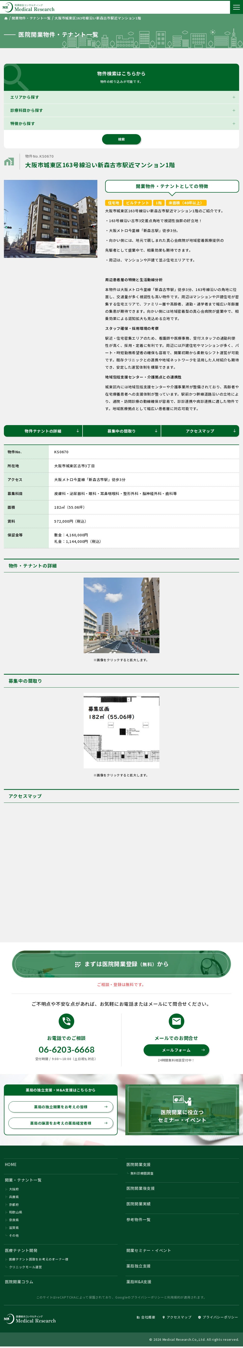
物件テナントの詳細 (52, 431)
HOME (11, 1165)
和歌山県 (15, 1213)
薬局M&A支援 (139, 1283)
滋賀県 (14, 1229)
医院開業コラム (19, 1283)
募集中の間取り (132, 431)
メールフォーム (183, 1050)
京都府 (14, 1205)
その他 (14, 1236)
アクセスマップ (211, 431)
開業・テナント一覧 (23, 1181)
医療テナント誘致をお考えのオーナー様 (39, 1260)
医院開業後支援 (140, 1189)
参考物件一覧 (138, 1220)
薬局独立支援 (138, 1267)
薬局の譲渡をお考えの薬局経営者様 (69, 1123)
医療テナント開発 (21, 1251)
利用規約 (173, 1298)
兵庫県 (14, 1198)
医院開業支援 (138, 1165)
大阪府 (14, 1190)
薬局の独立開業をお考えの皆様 (71, 1107)
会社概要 (145, 1318)
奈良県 (14, 1221)
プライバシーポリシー (147, 1298)
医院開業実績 (138, 1204)
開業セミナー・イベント (148, 1251)
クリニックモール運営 (25, 1268)
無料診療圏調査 (142, 1174)
